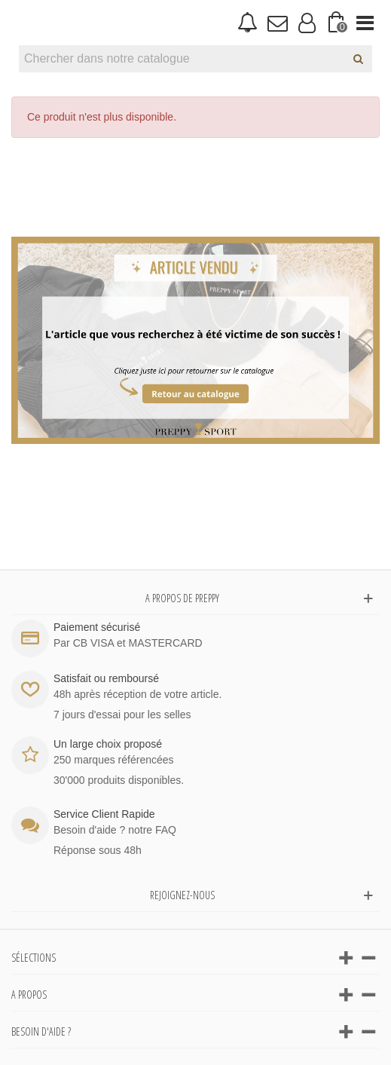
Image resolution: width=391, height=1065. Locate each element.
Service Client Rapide (104, 814)
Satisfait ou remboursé (106, 678)
